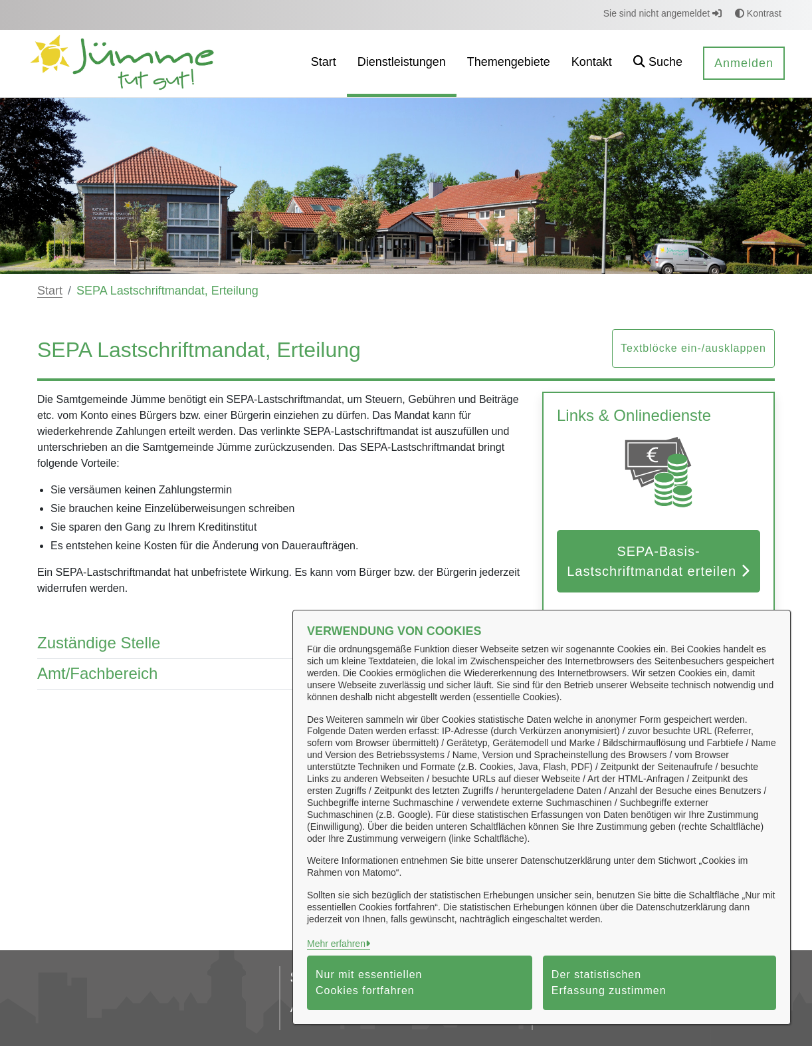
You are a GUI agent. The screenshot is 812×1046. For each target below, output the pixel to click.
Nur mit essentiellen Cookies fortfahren (369, 982)
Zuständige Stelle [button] (279, 643)
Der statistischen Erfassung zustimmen (609, 982)
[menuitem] (323, 63)
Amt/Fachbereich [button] (279, 674)
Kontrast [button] (758, 13)
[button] (658, 63)
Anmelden (743, 63)
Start (49, 290)
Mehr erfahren (336, 943)
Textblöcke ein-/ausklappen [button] (693, 348)
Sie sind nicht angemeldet (662, 13)
